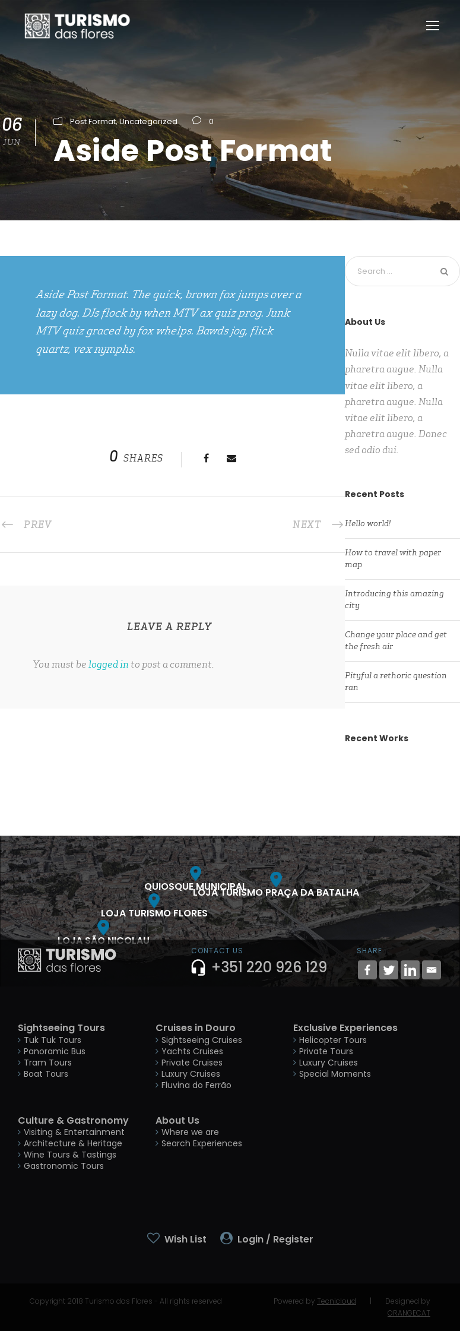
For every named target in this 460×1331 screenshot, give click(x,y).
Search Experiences (201, 1143)
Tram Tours (48, 1062)
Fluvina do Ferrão (196, 1085)
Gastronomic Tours (64, 1166)
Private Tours (326, 1051)
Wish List (185, 1239)
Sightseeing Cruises (201, 1040)
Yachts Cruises (192, 1051)
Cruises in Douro (196, 1028)
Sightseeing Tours (61, 1028)
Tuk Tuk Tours (52, 1040)
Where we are (190, 1132)
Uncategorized (148, 121)
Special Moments (335, 1074)
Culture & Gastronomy (73, 1120)
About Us (177, 1120)
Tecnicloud (336, 1301)
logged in (108, 664)
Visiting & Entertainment (74, 1132)
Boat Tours (46, 1074)
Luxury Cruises (190, 1074)
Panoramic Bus (54, 1051)
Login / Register (275, 1239)
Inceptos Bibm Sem (402, 799)
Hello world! (368, 523)
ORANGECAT (409, 1313)
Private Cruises (192, 1062)
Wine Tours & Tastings (70, 1155)
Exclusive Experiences (345, 1028)
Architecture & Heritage (73, 1143)
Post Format (93, 121)
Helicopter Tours (333, 1040)
